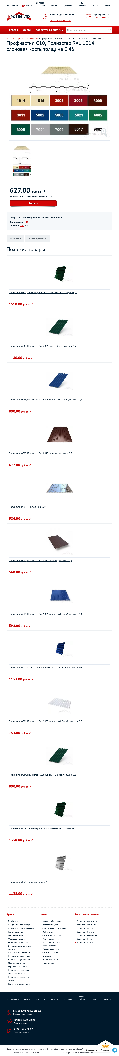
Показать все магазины (60, 20)
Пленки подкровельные (19, 952)
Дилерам (68, 5)
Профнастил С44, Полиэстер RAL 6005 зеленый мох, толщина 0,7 (42, 346)
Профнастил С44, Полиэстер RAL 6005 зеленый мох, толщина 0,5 (42, 774)
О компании (13, 5)
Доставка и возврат (41, 4)
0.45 (22, 225)
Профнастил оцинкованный (21, 928)
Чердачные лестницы (17, 966)
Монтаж (54, 5)
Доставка (40, 999)
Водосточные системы (49, 29)
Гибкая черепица (15, 931)
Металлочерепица (16, 935)
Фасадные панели (50, 949)
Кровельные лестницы (18, 970)
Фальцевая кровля (16, 939)
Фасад (27, 29)
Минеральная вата (51, 939)
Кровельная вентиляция (19, 956)
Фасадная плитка (50, 952)
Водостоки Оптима (85, 931)
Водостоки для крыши (87, 921)
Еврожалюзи (48, 963)
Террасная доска (50, 959)
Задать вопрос (20, 1023)
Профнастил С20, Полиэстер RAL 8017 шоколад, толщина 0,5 (40, 453)
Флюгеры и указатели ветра (21, 984)
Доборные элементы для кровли (19, 947)
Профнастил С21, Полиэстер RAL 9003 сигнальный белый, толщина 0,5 (45, 721)
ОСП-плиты (47, 931)
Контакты (106, 5)
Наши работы (82, 4)
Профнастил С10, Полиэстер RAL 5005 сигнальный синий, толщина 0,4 (45, 613)
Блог (95, 5)
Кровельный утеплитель (19, 959)
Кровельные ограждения (19, 977)
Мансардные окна (16, 963)
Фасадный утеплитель (52, 935)
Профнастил (13, 921)
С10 (27, 222)
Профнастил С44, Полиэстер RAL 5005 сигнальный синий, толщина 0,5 (45, 399)
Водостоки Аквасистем (87, 935)
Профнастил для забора (19, 924)
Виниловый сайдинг (51, 921)
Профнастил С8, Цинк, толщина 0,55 (28, 506)
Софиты (11, 980)
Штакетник (47, 956)
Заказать (33, 203)
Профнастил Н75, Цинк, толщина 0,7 (28, 881)
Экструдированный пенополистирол (51, 944)
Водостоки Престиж (86, 939)
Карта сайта (34, 1052)
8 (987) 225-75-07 (102, 14)
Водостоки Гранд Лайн (87, 924)
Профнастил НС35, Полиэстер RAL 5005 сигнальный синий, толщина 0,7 (46, 667)
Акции (29, 5)
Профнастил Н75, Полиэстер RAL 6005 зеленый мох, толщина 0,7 (43, 292)
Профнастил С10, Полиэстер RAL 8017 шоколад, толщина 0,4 (40, 560)
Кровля (13, 29)
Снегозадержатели (16, 973)
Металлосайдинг (50, 924)
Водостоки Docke (85, 928)
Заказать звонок (101, 17)
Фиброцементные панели (54, 928)
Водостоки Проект (85, 942)
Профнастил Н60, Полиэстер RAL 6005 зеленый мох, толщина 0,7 (43, 828)
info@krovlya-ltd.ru (24, 1019)
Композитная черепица (18, 942)
